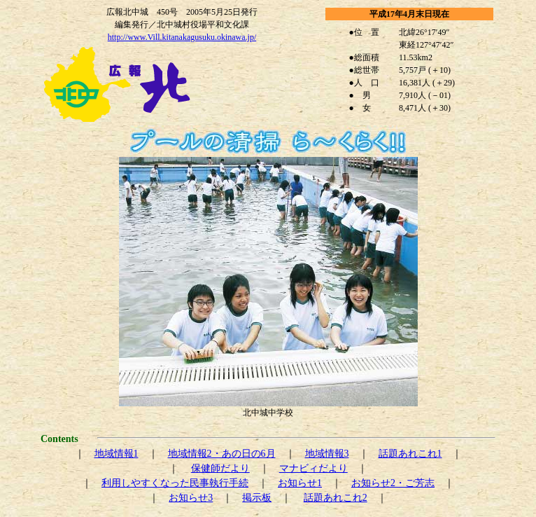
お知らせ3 (191, 497)
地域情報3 (327, 453)
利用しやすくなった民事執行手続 (174, 483)
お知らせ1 (300, 483)
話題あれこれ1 (410, 453)
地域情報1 (116, 453)
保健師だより (220, 468)
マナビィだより (313, 468)
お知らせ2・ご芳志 (393, 483)
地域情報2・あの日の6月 (222, 453)
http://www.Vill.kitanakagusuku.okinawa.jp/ (182, 37)
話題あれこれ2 (335, 497)
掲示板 (256, 497)
